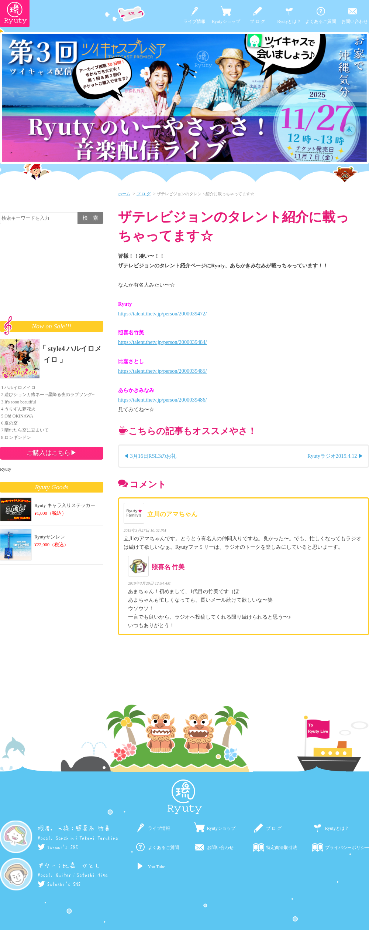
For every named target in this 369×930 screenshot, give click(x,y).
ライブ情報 (194, 21)
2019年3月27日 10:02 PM (145, 530)
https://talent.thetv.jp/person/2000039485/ (162, 371)
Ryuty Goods (52, 487)
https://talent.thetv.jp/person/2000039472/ (162, 314)
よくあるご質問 (320, 21)
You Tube (156, 866)
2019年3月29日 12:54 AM (149, 583)
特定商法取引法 (281, 847)
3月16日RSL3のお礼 (153, 456)
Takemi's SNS (58, 847)
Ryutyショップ (226, 21)
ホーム (124, 194)
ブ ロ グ (257, 21)
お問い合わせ (354, 21)
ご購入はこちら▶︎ (52, 452)
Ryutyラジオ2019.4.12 (332, 456)
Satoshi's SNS (59, 884)
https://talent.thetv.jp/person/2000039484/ (162, 342)
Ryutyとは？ (289, 21)
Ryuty (5, 469)
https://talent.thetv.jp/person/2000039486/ (162, 400)
